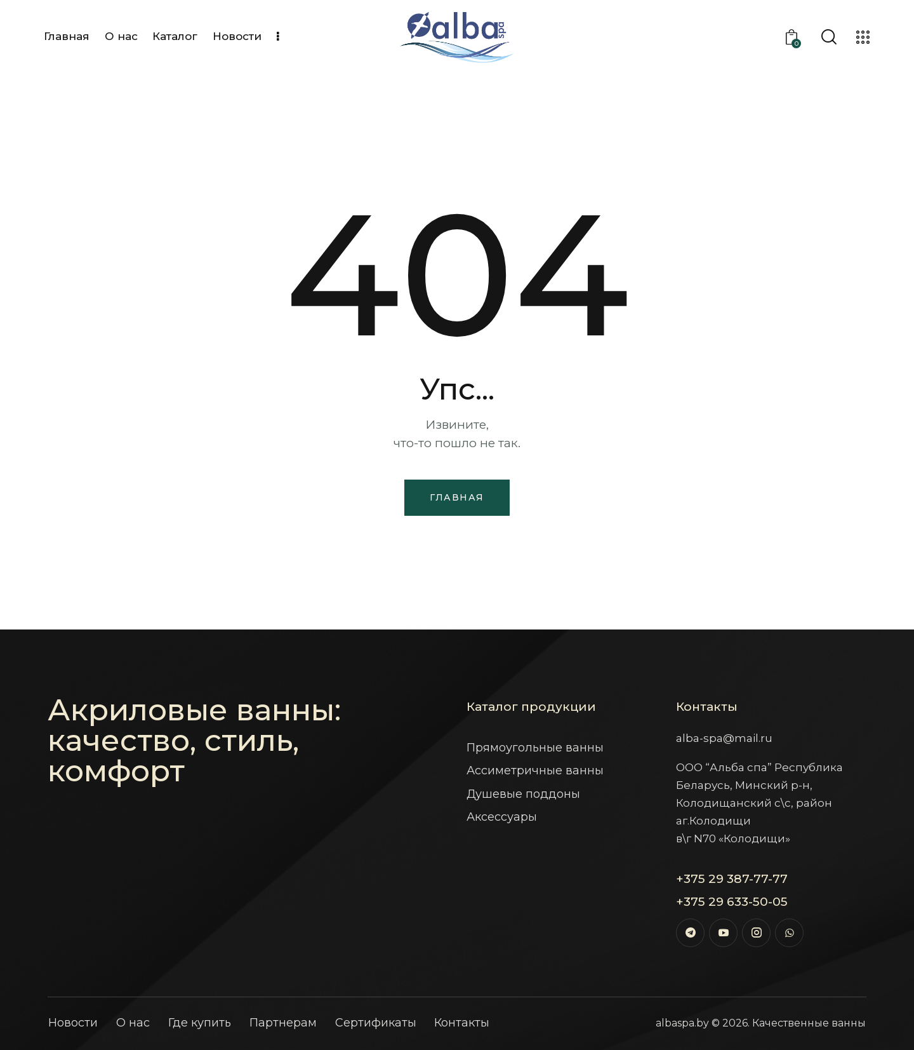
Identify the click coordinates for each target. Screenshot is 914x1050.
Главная (457, 497)
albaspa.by (682, 1023)
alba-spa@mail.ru (724, 738)
